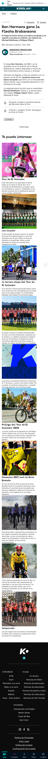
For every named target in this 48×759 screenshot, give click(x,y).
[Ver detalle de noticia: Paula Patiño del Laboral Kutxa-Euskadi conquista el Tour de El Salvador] (19, 168)
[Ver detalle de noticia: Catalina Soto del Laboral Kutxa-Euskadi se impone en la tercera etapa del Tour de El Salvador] (19, 270)
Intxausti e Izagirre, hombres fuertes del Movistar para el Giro (24, 103)
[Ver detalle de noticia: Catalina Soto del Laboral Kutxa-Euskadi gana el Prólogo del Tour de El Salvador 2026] (19, 414)
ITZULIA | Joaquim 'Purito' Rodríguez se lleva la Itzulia (25, 111)
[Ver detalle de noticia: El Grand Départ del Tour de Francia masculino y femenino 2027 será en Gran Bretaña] (19, 468)
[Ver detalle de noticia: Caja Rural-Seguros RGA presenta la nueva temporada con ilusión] (19, 219)
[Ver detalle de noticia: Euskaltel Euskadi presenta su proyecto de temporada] (19, 320)
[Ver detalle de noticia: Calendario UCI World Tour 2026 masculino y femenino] (19, 366)
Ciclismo (9, 119)
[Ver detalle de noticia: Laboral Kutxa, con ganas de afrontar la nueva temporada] (19, 519)
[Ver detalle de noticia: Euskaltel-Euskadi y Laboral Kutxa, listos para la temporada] (19, 614)
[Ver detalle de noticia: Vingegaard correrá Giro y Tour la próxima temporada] (19, 567)
